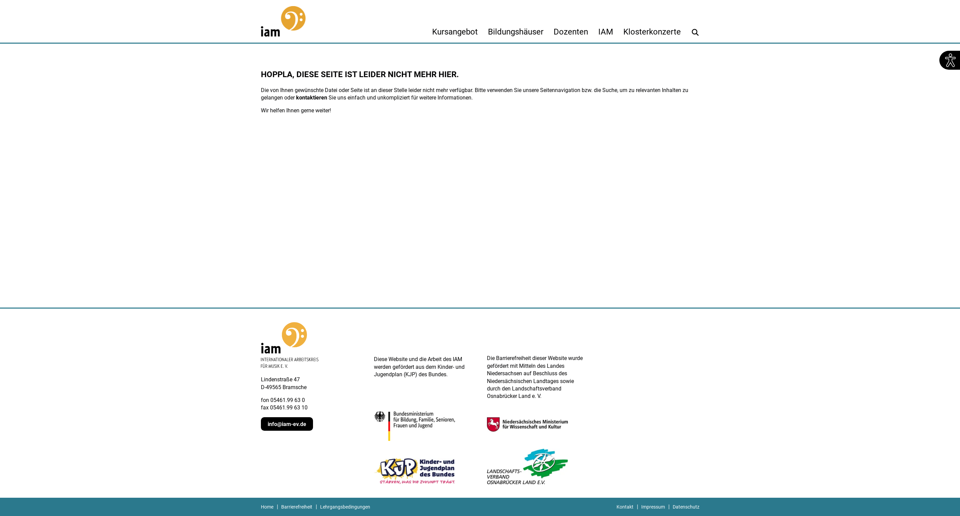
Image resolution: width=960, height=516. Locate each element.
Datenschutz (686, 507)
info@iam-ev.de (287, 424)
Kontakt (625, 507)
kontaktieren (311, 97)
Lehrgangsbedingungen (345, 507)
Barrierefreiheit (296, 507)
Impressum (653, 507)
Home (267, 507)
